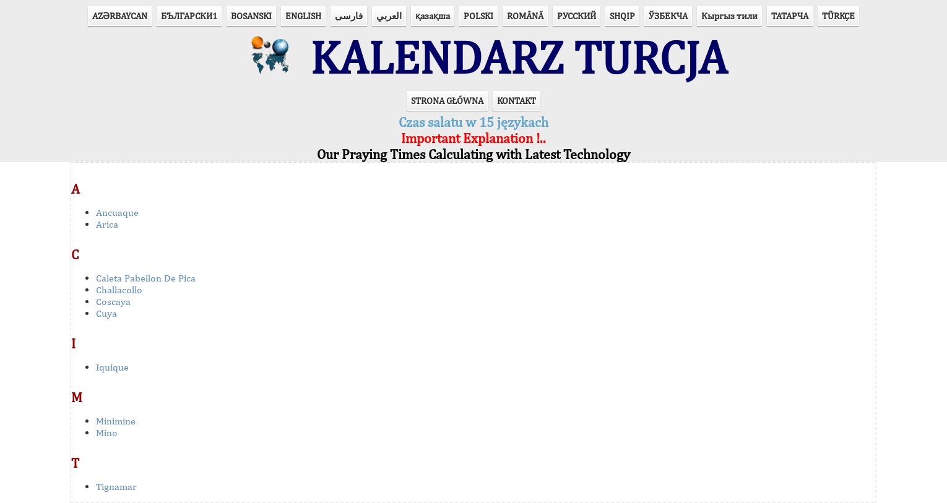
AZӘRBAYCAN (119, 16)
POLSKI (478, 16)
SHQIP (622, 16)
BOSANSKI (251, 16)
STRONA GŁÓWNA (447, 100)
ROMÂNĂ (525, 16)
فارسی (349, 16)
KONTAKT (516, 100)
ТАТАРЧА (789, 16)
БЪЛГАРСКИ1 (189, 16)
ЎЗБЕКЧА (668, 16)
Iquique (112, 367)
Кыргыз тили (729, 16)
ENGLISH (303, 16)
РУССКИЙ (576, 16)
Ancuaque (117, 212)
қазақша (432, 16)
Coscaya (113, 301)
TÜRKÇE (838, 16)
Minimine (116, 421)
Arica (107, 224)
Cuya (106, 313)
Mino (107, 433)
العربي (389, 16)
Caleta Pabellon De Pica (146, 278)
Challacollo (119, 290)
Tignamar (116, 486)
